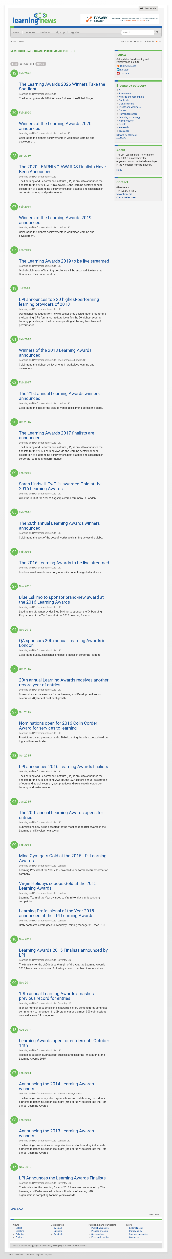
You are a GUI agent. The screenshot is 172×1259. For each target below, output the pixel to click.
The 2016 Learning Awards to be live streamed (64, 562)
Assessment (125, 93)
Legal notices (65, 1245)
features (45, 32)
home (10, 1254)
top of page (153, 1214)
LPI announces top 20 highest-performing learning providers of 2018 (59, 302)
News (21, 41)
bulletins (30, 32)
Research (124, 127)
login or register (148, 8)
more (119, 170)
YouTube (124, 73)
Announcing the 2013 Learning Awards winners (56, 1133)
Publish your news (100, 1228)
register (74, 32)
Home (13, 41)
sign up (60, 32)
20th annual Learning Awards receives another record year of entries (64, 682)
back (14, 64)
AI (120, 90)
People (122, 124)
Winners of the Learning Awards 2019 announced (55, 220)
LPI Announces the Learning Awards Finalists (62, 1177)
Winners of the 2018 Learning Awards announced (55, 353)
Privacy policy (135, 1231)
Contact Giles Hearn (126, 197)
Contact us (134, 1237)
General (123, 110)
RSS (158, 41)
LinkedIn (149, 41)
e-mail (138, 41)
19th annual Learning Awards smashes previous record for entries (56, 996)
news (16, 32)
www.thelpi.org (124, 194)
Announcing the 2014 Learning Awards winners (56, 1086)
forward (40, 64)
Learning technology (129, 117)
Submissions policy (138, 1234)
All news (121, 138)
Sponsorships (97, 1234)
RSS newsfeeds (128, 66)
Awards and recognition (131, 96)
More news (16, 1209)
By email (58, 1228)
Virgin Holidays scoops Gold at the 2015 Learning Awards (58, 886)
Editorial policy (136, 1228)
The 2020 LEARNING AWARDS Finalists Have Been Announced (62, 169)
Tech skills (124, 131)
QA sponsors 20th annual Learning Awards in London (62, 643)
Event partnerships (100, 1237)
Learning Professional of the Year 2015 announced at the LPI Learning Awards (56, 913)
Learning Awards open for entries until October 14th (64, 1043)
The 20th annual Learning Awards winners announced (59, 526)
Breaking (20, 1231)
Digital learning (126, 103)
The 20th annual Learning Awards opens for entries (61, 815)
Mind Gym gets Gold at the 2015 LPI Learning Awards (62, 858)
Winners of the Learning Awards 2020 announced (55, 126)
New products (126, 120)
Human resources (128, 114)
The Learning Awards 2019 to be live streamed (64, 261)
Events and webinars (130, 107)
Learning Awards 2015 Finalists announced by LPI (63, 953)
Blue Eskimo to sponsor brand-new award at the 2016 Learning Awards (61, 600)
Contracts (124, 100)
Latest (19, 1228)
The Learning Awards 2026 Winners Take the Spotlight (62, 87)
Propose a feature (99, 1231)
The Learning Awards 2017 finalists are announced (56, 435)
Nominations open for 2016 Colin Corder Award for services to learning (58, 726)
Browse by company (126, 135)
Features (20, 1237)
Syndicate (58, 1234)
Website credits (80, 1245)
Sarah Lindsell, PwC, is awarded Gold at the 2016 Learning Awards (60, 486)
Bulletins (20, 1234)
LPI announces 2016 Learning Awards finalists (63, 766)
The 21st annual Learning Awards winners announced (59, 396)
